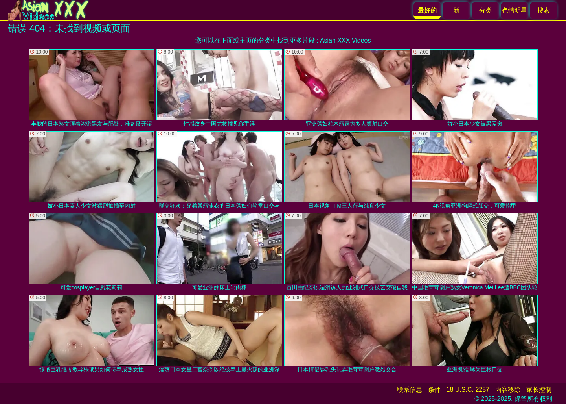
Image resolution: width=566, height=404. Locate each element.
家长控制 (538, 389)
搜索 (543, 10)
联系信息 (409, 389)
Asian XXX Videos (345, 40)
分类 (485, 10)
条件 (434, 389)
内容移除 (507, 389)
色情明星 (514, 10)
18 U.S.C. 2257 (468, 389)
